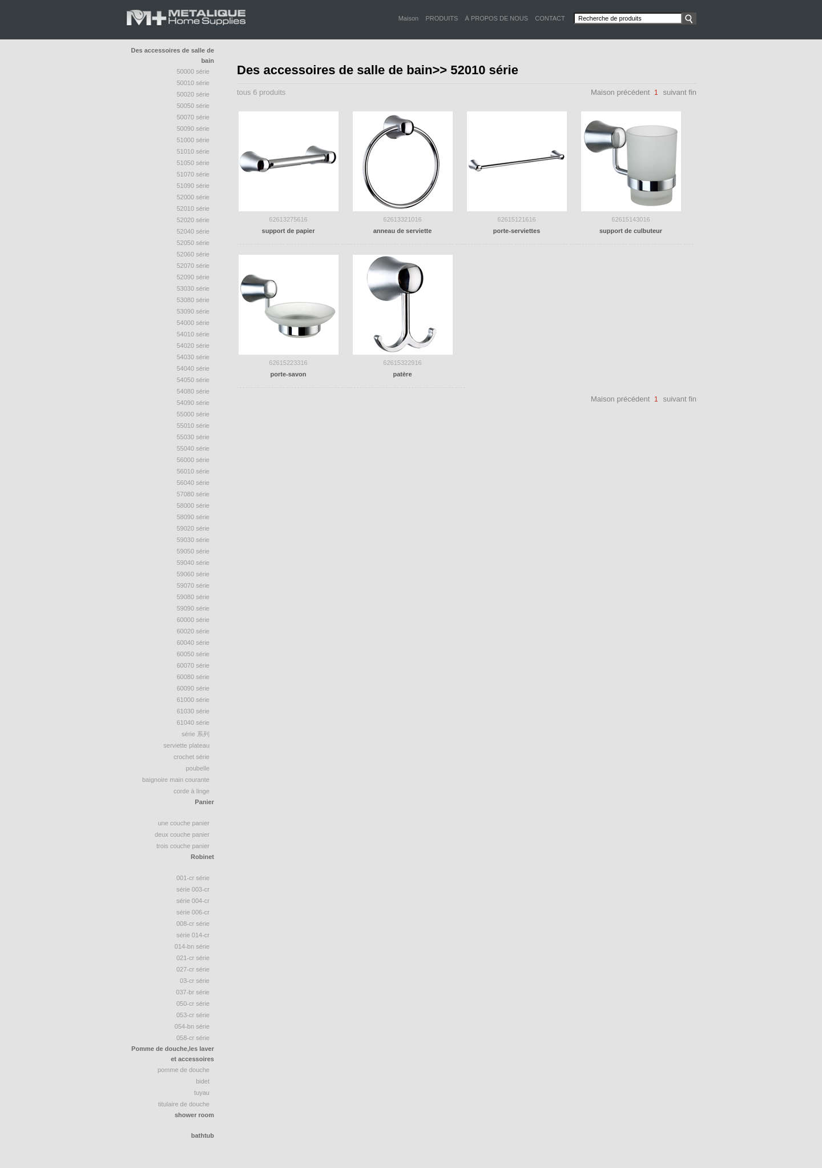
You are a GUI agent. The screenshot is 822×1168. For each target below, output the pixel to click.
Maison (408, 18)
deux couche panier (182, 834)
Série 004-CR (192, 900)
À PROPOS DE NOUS (496, 18)
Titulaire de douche (183, 1104)
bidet (202, 1081)
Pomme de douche (183, 1069)
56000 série (193, 459)
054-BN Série (192, 1026)
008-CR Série (192, 923)
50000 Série (193, 71)
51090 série (193, 185)
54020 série (193, 345)
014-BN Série (192, 946)
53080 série (193, 299)
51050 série (193, 162)
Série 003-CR (192, 889)
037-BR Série (192, 992)
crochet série (191, 756)
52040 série (193, 231)
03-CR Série (194, 980)
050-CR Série (192, 1003)
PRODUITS (441, 18)
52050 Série (193, 242)
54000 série (193, 322)
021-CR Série (192, 957)
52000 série (193, 197)
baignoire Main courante (175, 779)
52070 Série (193, 265)
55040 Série (193, 448)
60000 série (193, 619)
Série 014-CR (192, 935)
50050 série (193, 105)
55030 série (193, 437)
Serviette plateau (186, 745)
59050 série (193, 551)
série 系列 (195, 733)
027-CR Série (192, 969)
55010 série (193, 425)
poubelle (197, 768)
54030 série (193, 357)
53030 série (193, 288)
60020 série (193, 631)
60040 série (193, 642)
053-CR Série (192, 1015)
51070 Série (193, 174)
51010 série (193, 151)
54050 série (193, 379)
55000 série (193, 414)
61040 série (193, 722)
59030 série (193, 539)
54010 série (193, 334)
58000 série (193, 505)
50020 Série (193, 94)
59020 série (193, 528)
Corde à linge (191, 791)
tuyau (201, 1092)
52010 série (193, 208)
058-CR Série (192, 1037)
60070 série (193, 665)
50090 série (193, 128)
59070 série (193, 585)
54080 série (193, 391)
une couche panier (183, 823)
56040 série (193, 482)
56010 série (193, 471)
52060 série (193, 254)
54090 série (193, 402)
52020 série (193, 219)
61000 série (193, 699)
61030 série (193, 711)
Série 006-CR (192, 912)
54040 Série (193, 368)
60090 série (193, 688)
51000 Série (193, 140)
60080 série (193, 676)
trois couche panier (182, 845)
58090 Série (193, 516)
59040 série (193, 562)
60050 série (193, 654)
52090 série (193, 277)
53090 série (193, 311)
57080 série (193, 494)
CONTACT (550, 18)
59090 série (193, 608)
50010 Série (193, 82)
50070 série (193, 117)
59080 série (193, 596)
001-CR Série (192, 877)
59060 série (193, 574)
